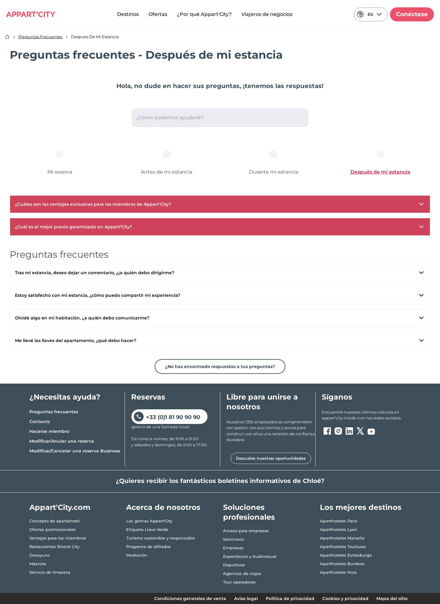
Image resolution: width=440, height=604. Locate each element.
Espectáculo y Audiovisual (250, 556)
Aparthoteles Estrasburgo (346, 555)
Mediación (136, 555)
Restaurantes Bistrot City (54, 546)
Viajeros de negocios (266, 14)
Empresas (233, 547)
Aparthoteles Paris (339, 520)
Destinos (128, 14)
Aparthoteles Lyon (338, 529)
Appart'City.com (59, 507)
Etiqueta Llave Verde (147, 529)
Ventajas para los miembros (57, 538)
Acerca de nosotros (163, 507)
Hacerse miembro (49, 431)
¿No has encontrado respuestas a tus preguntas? (220, 366)
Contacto (39, 421)
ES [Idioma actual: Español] (369, 14)
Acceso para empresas (246, 530)
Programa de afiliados (148, 546)
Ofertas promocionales (52, 529)
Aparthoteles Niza (338, 572)
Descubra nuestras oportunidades (271, 458)
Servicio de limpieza (49, 572)
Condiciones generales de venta (190, 598)
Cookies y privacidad (345, 598)
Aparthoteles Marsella (342, 538)
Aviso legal (246, 598)
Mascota (37, 563)
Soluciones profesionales (249, 512)
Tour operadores (239, 582)
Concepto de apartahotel (54, 520)
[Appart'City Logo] (30, 14)
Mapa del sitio (392, 598)
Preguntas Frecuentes (40, 36)
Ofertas (157, 14)
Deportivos (234, 564)
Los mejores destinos (361, 507)
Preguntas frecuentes (53, 411)
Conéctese (412, 14)
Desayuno (39, 555)
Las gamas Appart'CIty (149, 520)
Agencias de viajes (242, 573)
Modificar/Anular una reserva (61, 441)
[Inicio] (7, 37)
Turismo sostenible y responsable (160, 538)
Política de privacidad (290, 598)
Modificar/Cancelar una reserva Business (74, 451)
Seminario (233, 539)
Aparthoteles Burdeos (342, 563)
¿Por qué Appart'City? (204, 14)
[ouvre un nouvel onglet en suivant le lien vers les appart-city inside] (366, 415)
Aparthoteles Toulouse (343, 546)
